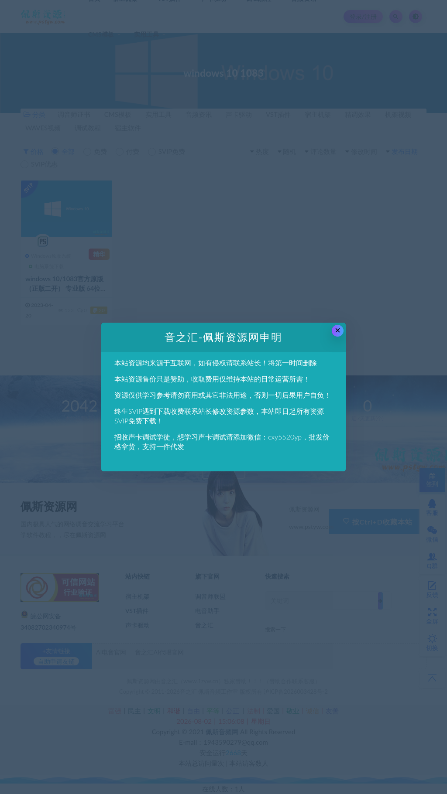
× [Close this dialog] (337, 330)
